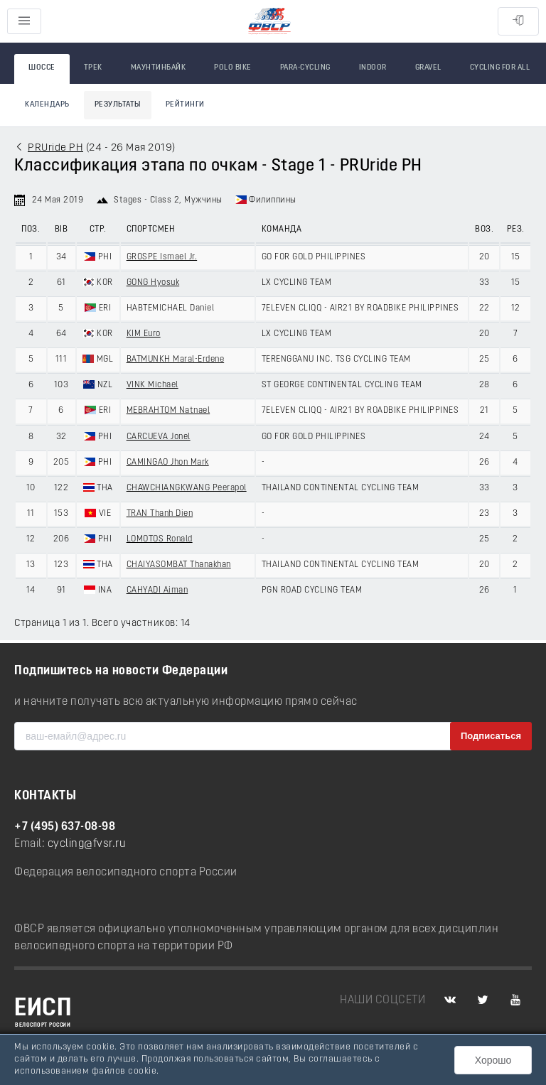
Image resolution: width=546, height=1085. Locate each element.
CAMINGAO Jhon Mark (168, 462)
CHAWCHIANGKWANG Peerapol (187, 488)
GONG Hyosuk (153, 283)
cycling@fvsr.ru (87, 844)
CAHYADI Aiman (157, 590)
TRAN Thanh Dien (160, 513)
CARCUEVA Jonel (159, 437)
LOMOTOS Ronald (160, 539)
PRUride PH (55, 148)
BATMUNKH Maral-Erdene (176, 359)
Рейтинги (185, 105)
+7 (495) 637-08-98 (64, 827)
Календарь (47, 105)
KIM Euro (144, 334)
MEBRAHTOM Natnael (168, 410)
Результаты (118, 105)
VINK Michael (152, 385)
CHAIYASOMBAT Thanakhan (179, 565)
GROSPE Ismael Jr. (162, 257)
